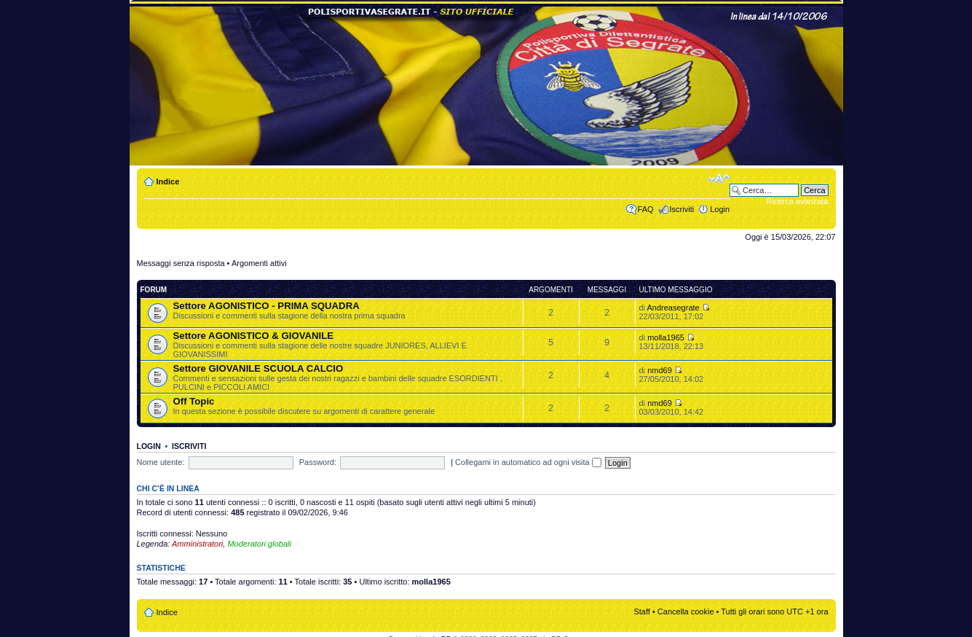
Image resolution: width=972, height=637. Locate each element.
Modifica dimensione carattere (719, 178)
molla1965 (665, 337)
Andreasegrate (673, 307)
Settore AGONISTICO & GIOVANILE (253, 335)
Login (720, 209)
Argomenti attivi (259, 263)
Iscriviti (682, 209)
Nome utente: (161, 462)
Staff (641, 611)
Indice (168, 181)
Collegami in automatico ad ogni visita (528, 462)
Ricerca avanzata (798, 201)
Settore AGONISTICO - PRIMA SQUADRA (266, 305)
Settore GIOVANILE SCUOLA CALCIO (258, 368)
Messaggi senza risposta (181, 263)
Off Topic (194, 401)
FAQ (646, 209)
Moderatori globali (259, 543)
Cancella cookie (685, 611)
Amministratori (197, 543)
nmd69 (659, 370)
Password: (317, 462)
